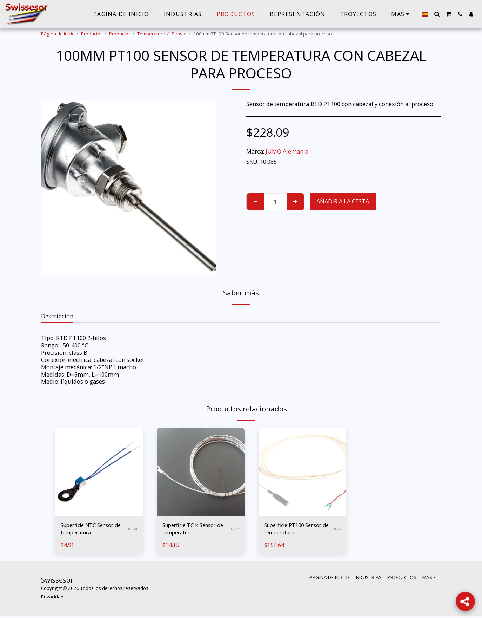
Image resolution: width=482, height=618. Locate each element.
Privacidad (52, 599)
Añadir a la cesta (342, 201)
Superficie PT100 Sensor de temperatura (295, 529)
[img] (99, 472)
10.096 (335, 529)
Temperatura (151, 34)
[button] (436, 14)
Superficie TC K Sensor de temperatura (192, 529)
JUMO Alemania (287, 151)
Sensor (179, 34)
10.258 (233, 529)
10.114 (131, 529)
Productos (92, 34)
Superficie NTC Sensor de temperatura (91, 529)
